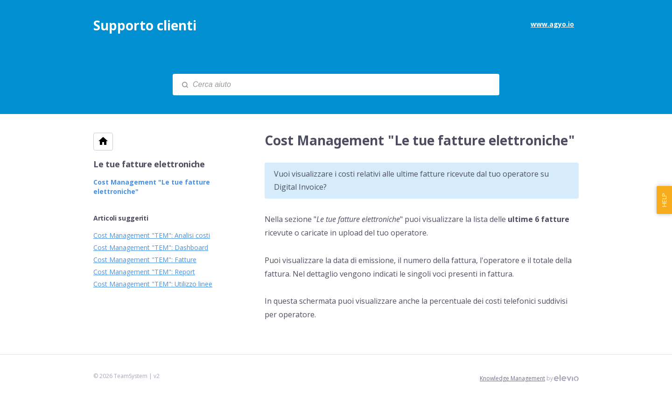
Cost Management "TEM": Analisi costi (151, 235)
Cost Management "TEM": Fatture (144, 259)
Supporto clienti (144, 25)
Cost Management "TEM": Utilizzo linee (152, 283)
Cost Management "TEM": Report (144, 271)
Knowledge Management (512, 378)
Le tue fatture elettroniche (149, 164)
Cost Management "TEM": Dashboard (150, 247)
